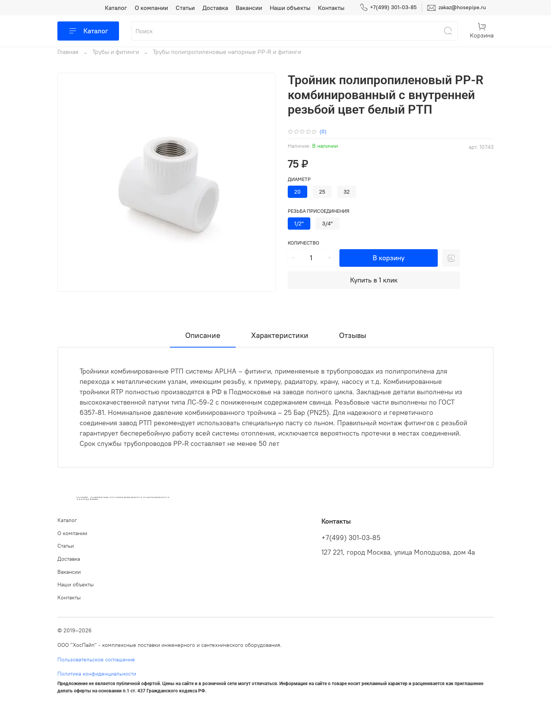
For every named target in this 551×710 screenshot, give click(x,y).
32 (347, 191)
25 (322, 191)
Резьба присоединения (318, 211)
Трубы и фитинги (115, 51)
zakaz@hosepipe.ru (456, 7)
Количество (303, 243)
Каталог (116, 7)
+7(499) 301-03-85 (388, 7)
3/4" (327, 223)
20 (297, 191)
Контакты (331, 7)
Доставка (215, 7)
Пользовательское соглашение (96, 659)
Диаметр (299, 179)
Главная (67, 51)
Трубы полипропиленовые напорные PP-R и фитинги (227, 51)
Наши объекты (290, 7)
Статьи (185, 7)
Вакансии (249, 7)
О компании (151, 7)
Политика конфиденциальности (96, 673)
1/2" (299, 223)
